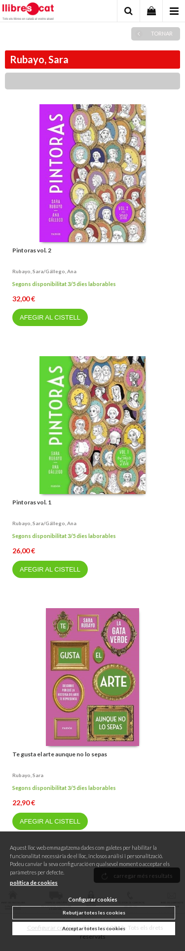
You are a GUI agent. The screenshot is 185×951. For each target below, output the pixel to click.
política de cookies (34, 882)
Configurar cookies (92, 899)
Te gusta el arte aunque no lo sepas (59, 754)
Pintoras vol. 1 (31, 502)
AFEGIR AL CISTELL (50, 317)
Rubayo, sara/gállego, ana (44, 271)
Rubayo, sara (27, 775)
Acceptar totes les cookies (93, 928)
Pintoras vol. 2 (31, 250)
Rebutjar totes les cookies (94, 912)
